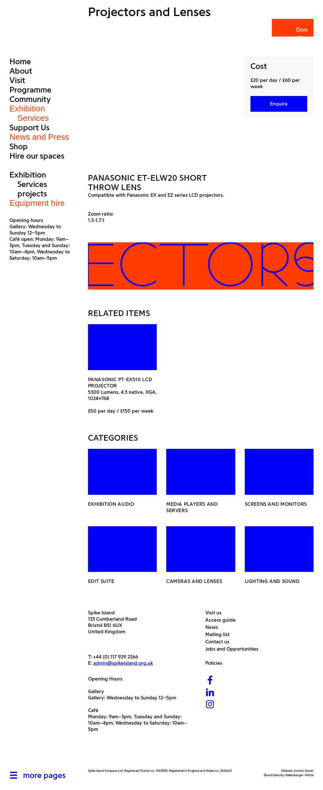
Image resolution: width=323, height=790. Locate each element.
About (20, 71)
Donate (292, 33)
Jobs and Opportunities (234, 649)
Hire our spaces (36, 156)
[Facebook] (210, 681)
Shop (18, 146)
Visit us (215, 613)
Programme (30, 89)
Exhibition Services (29, 113)
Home (20, 61)
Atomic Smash (304, 771)
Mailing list (220, 634)
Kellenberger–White (299, 775)
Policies (216, 663)
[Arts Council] (104, 753)
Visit (17, 80)
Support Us (29, 127)
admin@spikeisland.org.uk (123, 663)
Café (93, 710)
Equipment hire (37, 203)
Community (30, 99)
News (214, 627)
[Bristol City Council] (151, 753)
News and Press (39, 137)
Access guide (223, 620)
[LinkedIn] (210, 693)
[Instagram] (210, 705)
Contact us (219, 642)
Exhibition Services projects (28, 184)
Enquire (279, 104)
